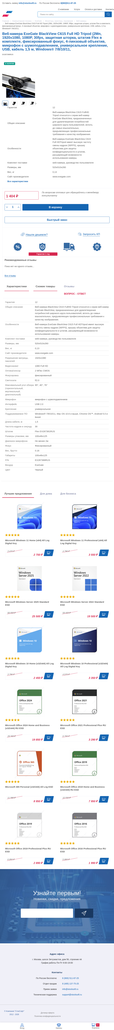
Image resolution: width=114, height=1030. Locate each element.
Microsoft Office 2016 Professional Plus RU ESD (83, 850)
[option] (5, 103)
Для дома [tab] (46, 493)
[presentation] (75, 294)
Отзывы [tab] (69, 286)
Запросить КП (91, 234)
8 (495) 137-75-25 (70, 983)
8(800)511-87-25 (68, 3)
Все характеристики (17, 181)
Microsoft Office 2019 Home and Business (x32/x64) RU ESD (82, 788)
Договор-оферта (47, 1013)
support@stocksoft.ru (72, 994)
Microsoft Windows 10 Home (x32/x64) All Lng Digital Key (29, 665)
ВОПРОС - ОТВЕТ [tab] (75, 293)
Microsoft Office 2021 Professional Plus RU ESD (83, 726)
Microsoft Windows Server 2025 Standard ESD (27, 603)
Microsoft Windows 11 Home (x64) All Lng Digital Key (27, 542)
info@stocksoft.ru (27, 3)
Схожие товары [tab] (45, 286)
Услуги (77, 9)
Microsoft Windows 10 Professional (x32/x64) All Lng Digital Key (84, 665)
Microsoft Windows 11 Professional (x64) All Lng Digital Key (83, 542)
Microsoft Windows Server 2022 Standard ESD (82, 603)
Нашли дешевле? (37, 234)
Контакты (110, 9)
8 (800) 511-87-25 (70, 978)
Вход (22, 1028)
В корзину (55, 207)
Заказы (59, 1028)
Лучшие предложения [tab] (18, 493)
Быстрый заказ (57, 219)
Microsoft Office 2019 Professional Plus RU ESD (28, 850)
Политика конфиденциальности (47, 1016)
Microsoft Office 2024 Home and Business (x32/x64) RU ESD (27, 726)
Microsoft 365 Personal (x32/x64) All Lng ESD (29, 787)
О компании (63, 9)
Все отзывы (10, 275)
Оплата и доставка (93, 9)
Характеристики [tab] (17, 286)
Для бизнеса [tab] (68, 493)
